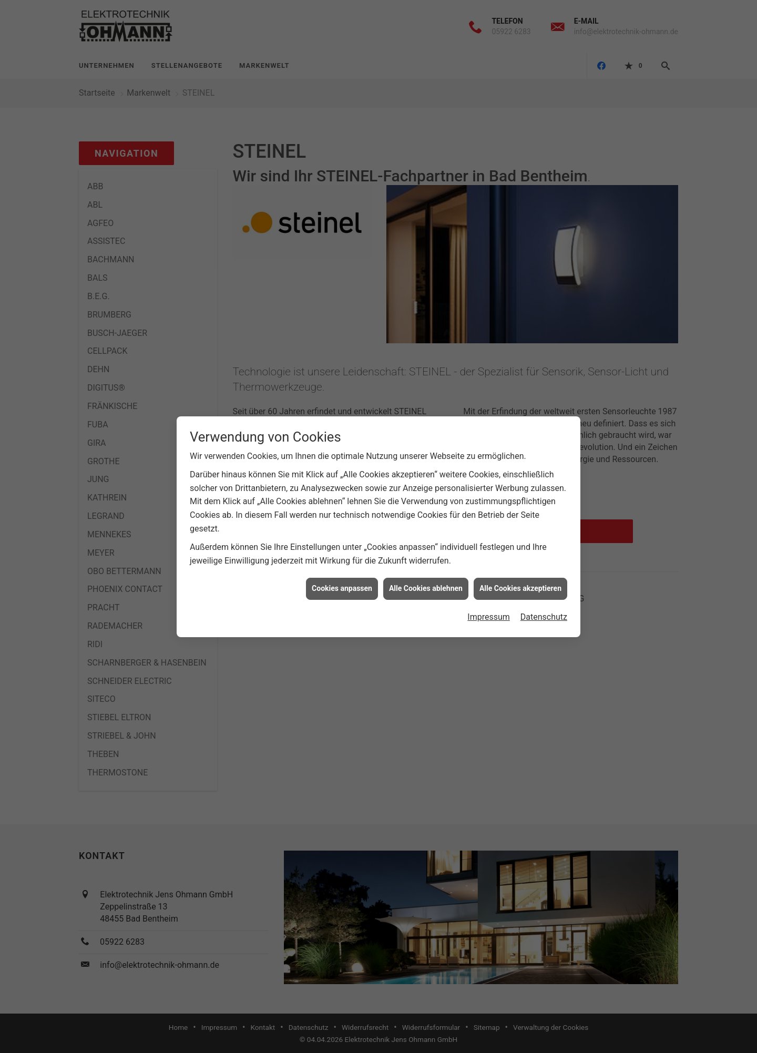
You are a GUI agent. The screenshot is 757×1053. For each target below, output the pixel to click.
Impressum (488, 611)
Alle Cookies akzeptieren (520, 583)
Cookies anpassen (342, 583)
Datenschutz (543, 611)
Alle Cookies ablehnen (426, 583)
